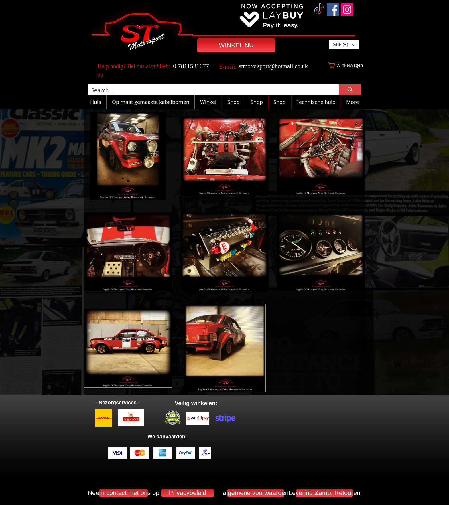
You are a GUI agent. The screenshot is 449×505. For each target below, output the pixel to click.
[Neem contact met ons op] (123, 493)
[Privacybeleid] (187, 493)
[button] (344, 44)
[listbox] (344, 44)
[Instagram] (347, 9)
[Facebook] (333, 9)
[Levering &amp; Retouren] (324, 493)
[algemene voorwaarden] (255, 493)
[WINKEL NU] (236, 45)
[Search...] (209, 90)
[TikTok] (319, 9)
